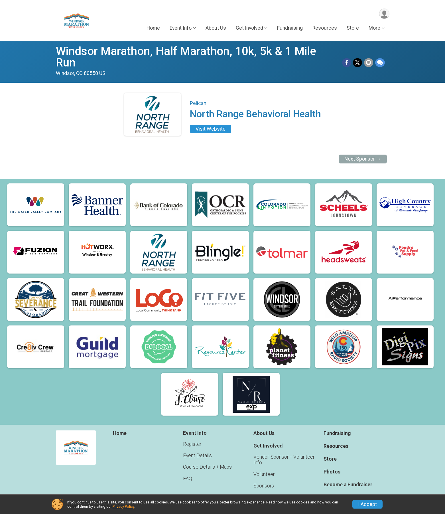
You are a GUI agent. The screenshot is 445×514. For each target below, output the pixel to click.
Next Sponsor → (362, 159)
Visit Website (210, 129)
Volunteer (264, 474)
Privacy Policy (123, 506)
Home (153, 28)
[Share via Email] (368, 62)
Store (353, 28)
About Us (216, 28)
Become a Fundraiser (348, 484)
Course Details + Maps (207, 467)
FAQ (187, 478)
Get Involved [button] (249, 28)
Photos (332, 472)
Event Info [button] (181, 28)
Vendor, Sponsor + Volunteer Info (283, 460)
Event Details (197, 455)
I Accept (367, 504)
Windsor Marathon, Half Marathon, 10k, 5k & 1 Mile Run (186, 56)
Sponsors (263, 486)
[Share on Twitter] (358, 62)
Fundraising (290, 28)
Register (192, 444)
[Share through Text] (380, 62)
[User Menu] (384, 14)
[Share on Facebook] (347, 62)
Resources (324, 28)
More (374, 28)
